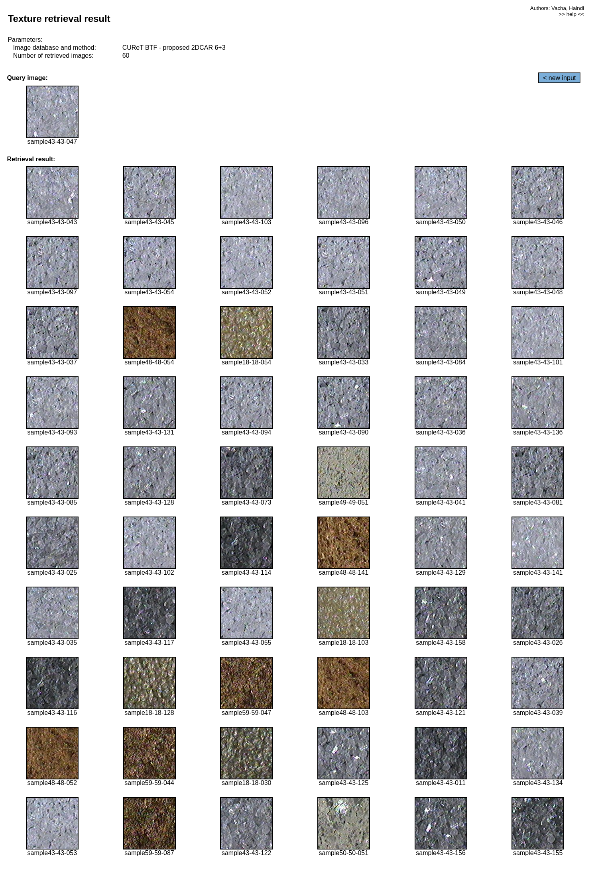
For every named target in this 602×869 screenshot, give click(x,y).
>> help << (571, 14)
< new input (559, 77)
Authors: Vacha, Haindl (557, 8)
